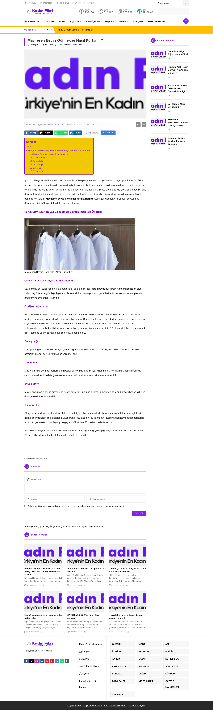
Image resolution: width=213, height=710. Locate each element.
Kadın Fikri (109, 705)
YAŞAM (43, 44)
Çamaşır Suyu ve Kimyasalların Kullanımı (50, 154)
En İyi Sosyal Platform (92, 705)
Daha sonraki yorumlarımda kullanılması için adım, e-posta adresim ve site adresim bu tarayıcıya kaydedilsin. (76, 506)
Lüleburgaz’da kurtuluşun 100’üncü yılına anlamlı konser (127, 570)
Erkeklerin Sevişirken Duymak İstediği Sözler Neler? (178, 124)
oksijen (124, 319)
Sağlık (118, 705)
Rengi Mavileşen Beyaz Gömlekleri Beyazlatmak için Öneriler (59, 150)
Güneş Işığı (38, 161)
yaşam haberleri (40, 458)
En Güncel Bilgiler (137, 705)
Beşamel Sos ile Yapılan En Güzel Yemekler (176, 141)
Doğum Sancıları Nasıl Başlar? (75, 29)
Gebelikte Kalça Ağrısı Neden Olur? (178, 53)
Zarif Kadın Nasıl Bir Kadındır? (176, 105)
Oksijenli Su (38, 171)
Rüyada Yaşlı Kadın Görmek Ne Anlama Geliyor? (178, 69)
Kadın (124, 705)
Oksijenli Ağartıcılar (42, 157)
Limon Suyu (38, 164)
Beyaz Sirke (38, 168)
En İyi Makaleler (74, 705)
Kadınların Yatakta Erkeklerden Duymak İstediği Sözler (177, 90)
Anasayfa (32, 44)
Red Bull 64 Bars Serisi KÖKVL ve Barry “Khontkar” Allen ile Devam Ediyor (42, 571)
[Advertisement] (85, 445)
